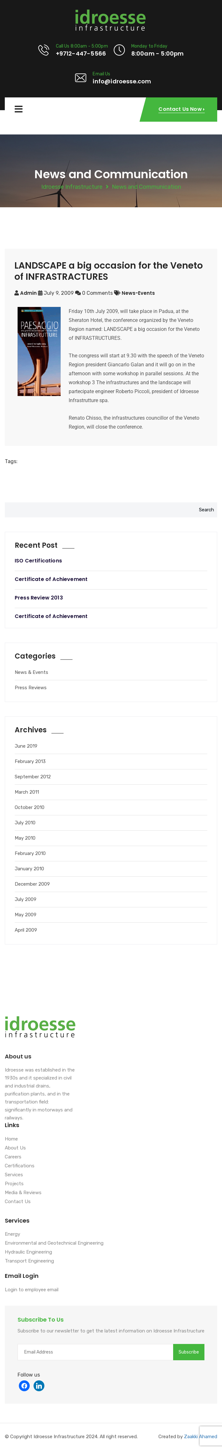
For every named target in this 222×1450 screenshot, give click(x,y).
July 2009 (25, 899)
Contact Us (18, 1201)
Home (11, 1139)
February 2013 (30, 761)
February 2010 (30, 853)
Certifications (19, 1166)
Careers (13, 1157)
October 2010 (29, 807)
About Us (15, 1148)
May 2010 (25, 838)
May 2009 (25, 915)
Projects (14, 1184)
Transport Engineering (29, 1261)
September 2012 (33, 777)
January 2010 (29, 869)
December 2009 (32, 884)
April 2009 (26, 930)
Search (206, 510)
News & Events (31, 672)
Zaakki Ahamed (200, 1436)
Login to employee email (31, 1290)
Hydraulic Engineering (28, 1252)
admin (28, 293)
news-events (138, 293)
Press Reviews (31, 688)
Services (14, 1175)
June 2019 (26, 746)
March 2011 (27, 792)
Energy (12, 1234)
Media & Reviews (23, 1192)
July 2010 (25, 823)
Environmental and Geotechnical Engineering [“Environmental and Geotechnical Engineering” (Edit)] (54, 1243)
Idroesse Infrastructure (72, 186)
